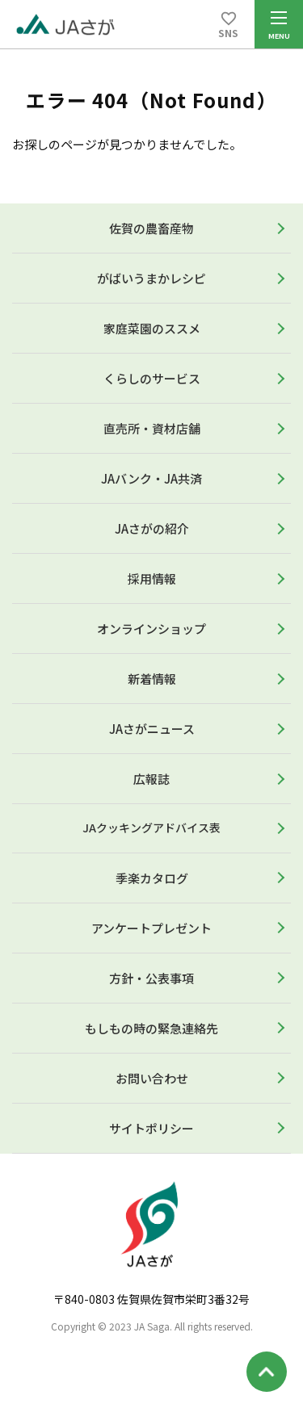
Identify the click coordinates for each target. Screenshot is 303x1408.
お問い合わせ (152, 1078)
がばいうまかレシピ (151, 278)
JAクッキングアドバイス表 (151, 827)
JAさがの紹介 (152, 528)
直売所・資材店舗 (151, 428)
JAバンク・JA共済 (151, 478)
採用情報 (152, 578)
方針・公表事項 (151, 978)
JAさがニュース (152, 728)
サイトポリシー (151, 1128)
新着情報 (152, 678)
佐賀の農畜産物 (151, 228)
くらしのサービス (151, 378)
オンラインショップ (151, 628)
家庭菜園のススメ (151, 328)
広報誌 (151, 778)
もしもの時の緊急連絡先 (151, 1028)
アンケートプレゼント (151, 928)
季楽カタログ (152, 878)
